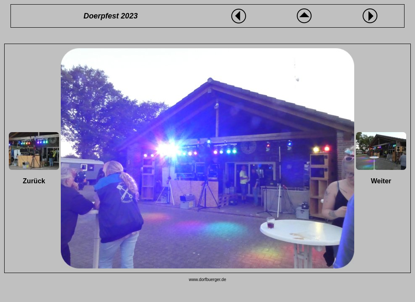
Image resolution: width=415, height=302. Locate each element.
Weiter (381, 181)
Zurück (34, 181)
